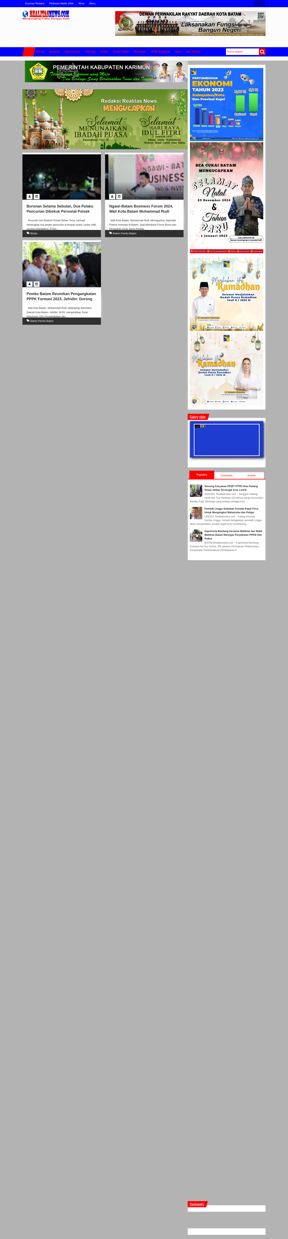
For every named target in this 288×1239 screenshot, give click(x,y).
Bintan (33, 233)
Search (262, 51)
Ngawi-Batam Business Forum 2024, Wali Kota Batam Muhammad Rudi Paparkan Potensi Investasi (141, 211)
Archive (251, 475)
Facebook (262, 4)
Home (28, 51)
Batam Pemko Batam (124, 233)
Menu (92, 3)
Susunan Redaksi (34, 3)
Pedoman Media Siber (61, 3)
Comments (227, 475)
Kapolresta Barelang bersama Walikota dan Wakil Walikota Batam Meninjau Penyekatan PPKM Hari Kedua (233, 535)
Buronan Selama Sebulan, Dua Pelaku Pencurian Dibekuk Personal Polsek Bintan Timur (60, 211)
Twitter (256, 4)
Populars (202, 474)
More (81, 3)
